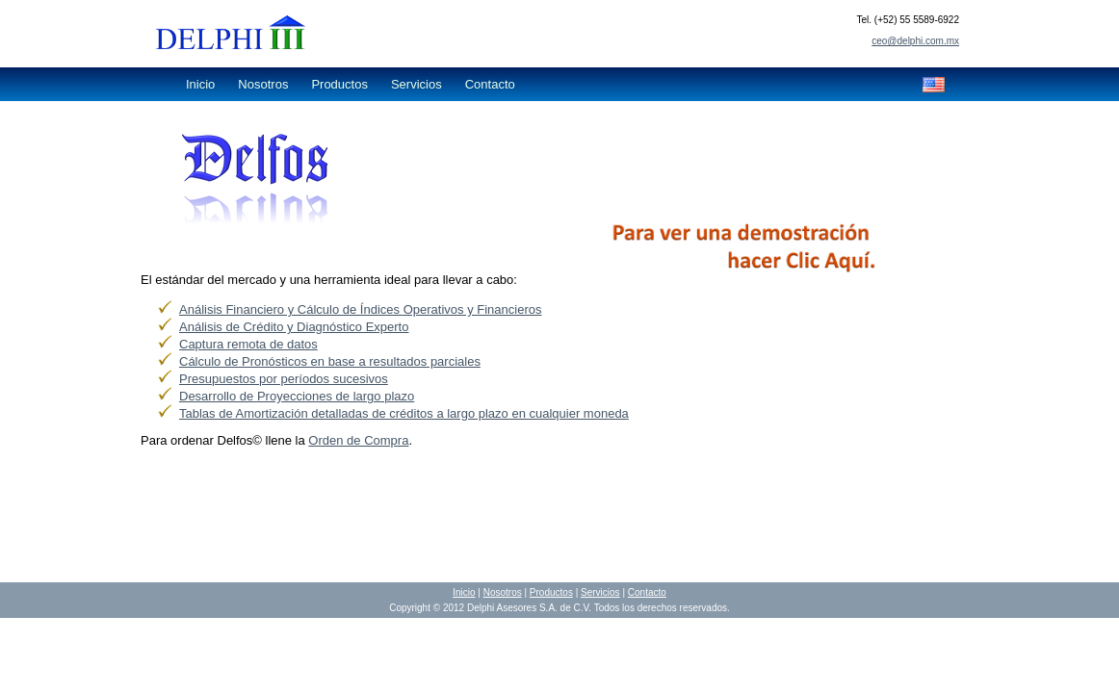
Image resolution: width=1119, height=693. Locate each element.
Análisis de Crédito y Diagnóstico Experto (293, 327)
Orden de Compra (358, 440)
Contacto (490, 84)
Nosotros (263, 84)
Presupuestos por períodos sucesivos (283, 379)
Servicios (416, 84)
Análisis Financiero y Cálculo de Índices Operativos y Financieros (360, 309)
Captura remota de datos (248, 344)
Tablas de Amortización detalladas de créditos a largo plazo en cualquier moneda (404, 413)
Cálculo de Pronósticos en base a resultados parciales (330, 361)
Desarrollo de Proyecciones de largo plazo (296, 396)
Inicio (200, 84)
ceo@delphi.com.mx (915, 41)
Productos (339, 84)
